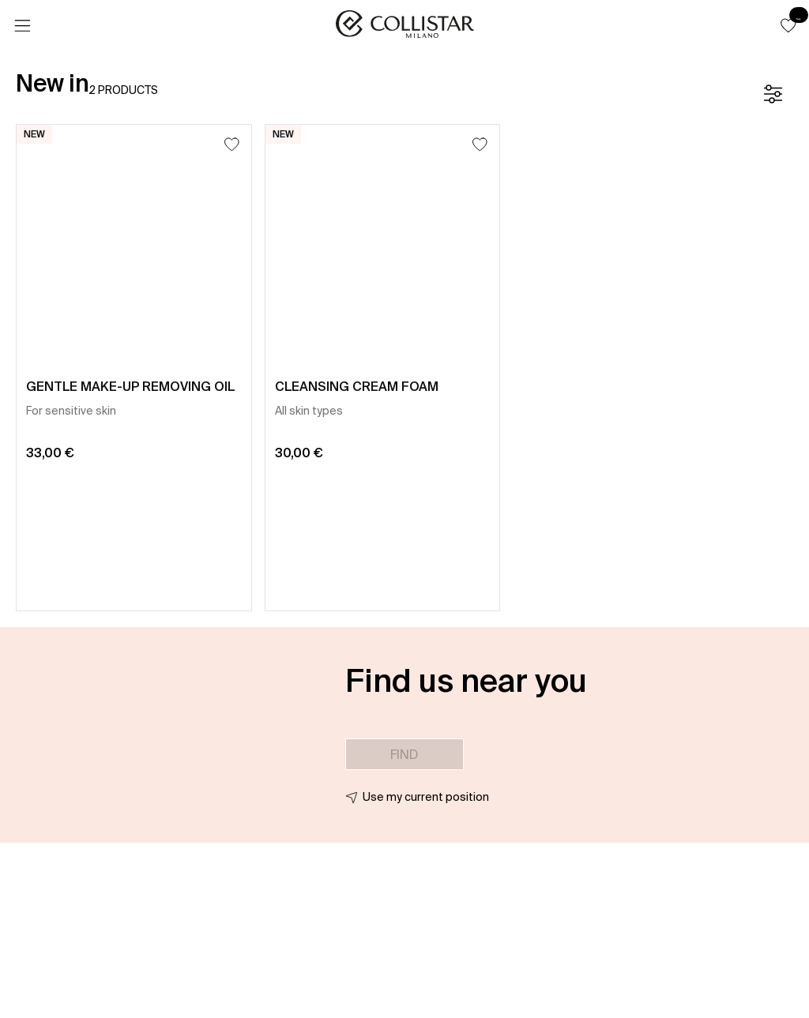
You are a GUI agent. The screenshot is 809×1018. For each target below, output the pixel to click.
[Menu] (22, 26)
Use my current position (426, 797)
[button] (788, 25)
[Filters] (772, 94)
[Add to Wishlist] (232, 144)
